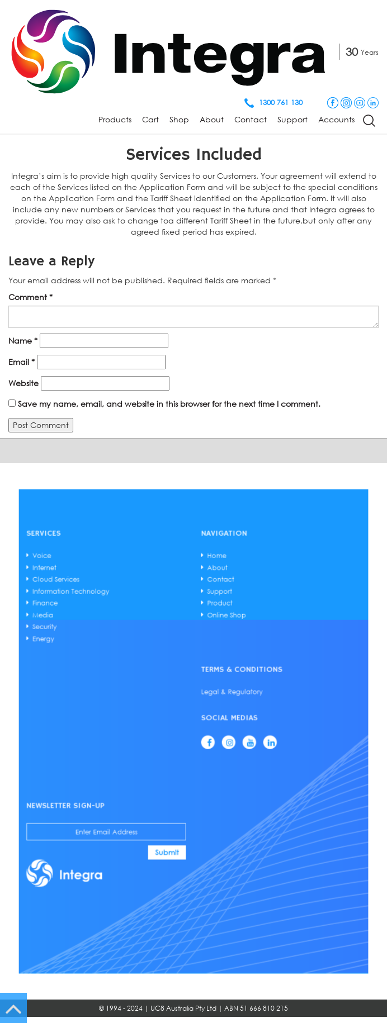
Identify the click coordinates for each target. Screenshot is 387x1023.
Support (292, 119)
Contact (250, 119)
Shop (179, 119)
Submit (182, 780)
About (212, 119)
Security (133, 689)
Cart (150, 119)
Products (114, 119)
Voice (132, 660)
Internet (133, 665)
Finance (133, 679)
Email (21, 362)
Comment (30, 297)
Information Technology (143, 674)
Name (22, 340)
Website (23, 383)
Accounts (336, 119)
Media (132, 684)
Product (204, 679)
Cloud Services (137, 669)
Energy (132, 693)
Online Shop (207, 684)
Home (203, 660)
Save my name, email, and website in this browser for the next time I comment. (169, 403)
